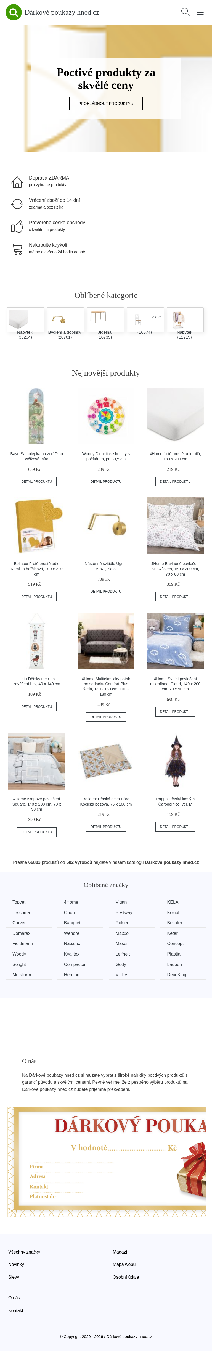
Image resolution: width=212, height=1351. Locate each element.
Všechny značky (24, 1252)
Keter (172, 933)
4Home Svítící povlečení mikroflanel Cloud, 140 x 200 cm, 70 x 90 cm (175, 684)
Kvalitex (72, 954)
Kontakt (15, 1310)
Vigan (121, 902)
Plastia (174, 954)
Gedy (121, 964)
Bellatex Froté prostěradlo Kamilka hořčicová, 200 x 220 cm (37, 568)
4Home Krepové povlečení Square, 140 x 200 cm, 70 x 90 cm (36, 804)
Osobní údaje (126, 1277)
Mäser (122, 943)
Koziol (173, 912)
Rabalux (72, 943)
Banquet (72, 922)
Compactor (75, 964)
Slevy (13, 1277)
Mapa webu (124, 1264)
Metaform (21, 974)
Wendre (72, 933)
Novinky (16, 1264)
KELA (173, 902)
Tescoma (21, 912)
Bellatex (175, 922)
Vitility (121, 974)
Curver (19, 922)
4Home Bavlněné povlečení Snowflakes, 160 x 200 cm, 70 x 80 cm (175, 568)
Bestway (124, 912)
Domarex (21, 933)
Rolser (122, 922)
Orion (69, 912)
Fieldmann (22, 943)
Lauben (174, 964)
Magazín (121, 1252)
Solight (19, 964)
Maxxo (122, 933)
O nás (14, 1297)
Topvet (18, 902)
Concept (175, 943)
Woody (19, 954)
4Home (71, 902)
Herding (72, 974)
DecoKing (176, 974)
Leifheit (123, 954)
